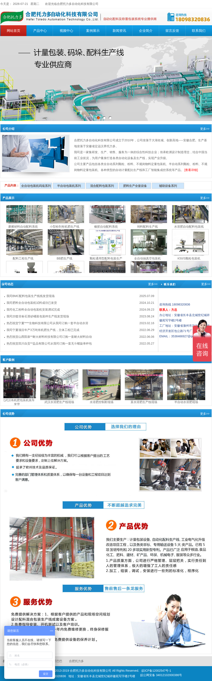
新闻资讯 (119, 30)
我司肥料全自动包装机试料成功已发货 (32, 302)
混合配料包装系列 (102, 186)
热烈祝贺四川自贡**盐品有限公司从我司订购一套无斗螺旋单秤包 (49, 343)
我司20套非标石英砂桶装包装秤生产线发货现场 (38, 316)
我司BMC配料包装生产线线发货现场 (31, 296)
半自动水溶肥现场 (187, 402)
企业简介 (148, 30)
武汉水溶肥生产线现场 (60, 402)
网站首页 (13, 30)
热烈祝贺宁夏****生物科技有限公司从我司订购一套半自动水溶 (47, 323)
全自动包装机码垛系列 (36, 186)
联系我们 (198, 30)
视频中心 (66, 30)
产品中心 (42, 30)
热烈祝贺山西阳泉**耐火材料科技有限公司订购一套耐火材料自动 (49, 336)
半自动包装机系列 (69, 186)
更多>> (204, 128)
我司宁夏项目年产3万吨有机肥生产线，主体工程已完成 (43, 330)
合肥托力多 (76, 661)
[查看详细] (191, 170)
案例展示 (93, 30)
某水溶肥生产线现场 (144, 402)
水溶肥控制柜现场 (102, 402)
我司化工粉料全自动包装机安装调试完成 (33, 309)
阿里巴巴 (56, 661)
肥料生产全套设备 (135, 186)
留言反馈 (172, 30)
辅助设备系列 (168, 186)
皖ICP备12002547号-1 (156, 670)
